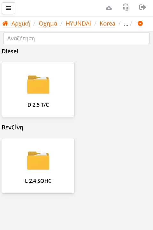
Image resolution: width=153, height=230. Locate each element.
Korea (107, 23)
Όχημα (48, 23)
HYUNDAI (78, 23)
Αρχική (16, 23)
